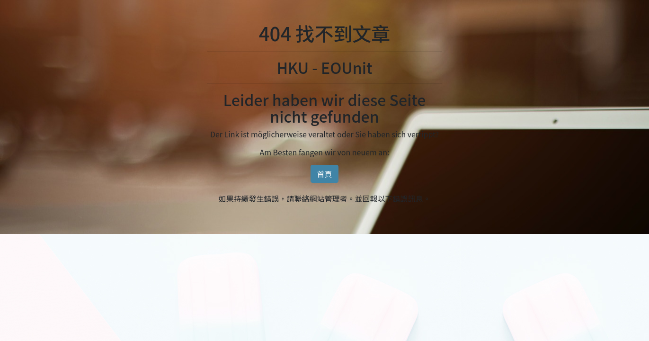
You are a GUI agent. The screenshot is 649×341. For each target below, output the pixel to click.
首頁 (324, 173)
